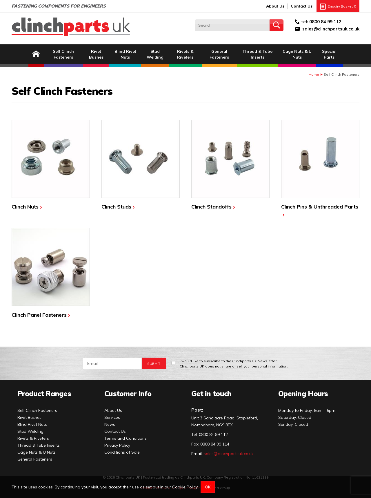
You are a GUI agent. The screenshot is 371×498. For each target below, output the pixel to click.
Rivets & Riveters (185, 54)
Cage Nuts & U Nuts (297, 54)
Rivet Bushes (96, 54)
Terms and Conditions (125, 438)
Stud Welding (155, 54)
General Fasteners (219, 54)
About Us (275, 6)
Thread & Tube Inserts (257, 54)
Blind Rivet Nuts (125, 54)
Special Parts (329, 54)
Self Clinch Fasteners (63, 54)
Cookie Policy (184, 487)
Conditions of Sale (122, 452)
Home (314, 74)
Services (112, 417)
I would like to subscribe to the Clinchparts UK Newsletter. (234, 364)
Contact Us (301, 6)
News (109, 424)
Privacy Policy (117, 445)
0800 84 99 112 (325, 21)
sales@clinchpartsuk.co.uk (330, 29)
